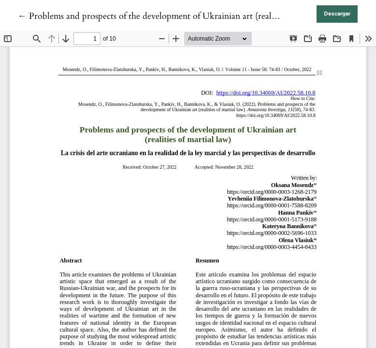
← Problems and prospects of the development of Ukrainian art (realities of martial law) (180, 16)
